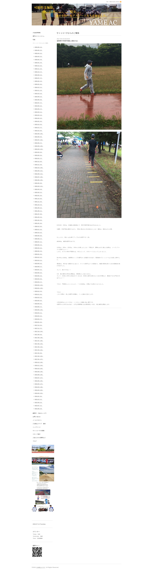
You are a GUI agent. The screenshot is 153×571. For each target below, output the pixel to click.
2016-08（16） (39, 374)
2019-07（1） (39, 269)
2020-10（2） (39, 232)
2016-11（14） (39, 365)
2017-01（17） (39, 359)
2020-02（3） (39, 251)
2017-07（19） (39, 340)
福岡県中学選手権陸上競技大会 (67, 41)
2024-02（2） (39, 118)
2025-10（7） (39, 71)
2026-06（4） (39, 47)
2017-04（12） (39, 350)
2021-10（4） (39, 204)
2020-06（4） (39, 244)
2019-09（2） (39, 263)
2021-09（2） (39, 207)
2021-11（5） (39, 201)
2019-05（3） (39, 275)
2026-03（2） (39, 56)
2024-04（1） (39, 112)
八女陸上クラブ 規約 (39, 423)
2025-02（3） (39, 81)
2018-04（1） (39, 312)
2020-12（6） (39, 226)
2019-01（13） (39, 288)
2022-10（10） (39, 167)
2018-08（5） (39, 303)
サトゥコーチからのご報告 (40, 43)
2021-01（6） (39, 223)
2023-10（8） (39, 130)
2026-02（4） (39, 59)
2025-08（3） (39, 75)
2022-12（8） (39, 161)
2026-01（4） (39, 62)
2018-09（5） (39, 300)
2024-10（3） (39, 93)
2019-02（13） (39, 285)
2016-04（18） (39, 387)
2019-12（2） (39, 257)
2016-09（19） (39, 371)
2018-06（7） (39, 306)
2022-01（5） (39, 195)
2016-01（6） (39, 396)
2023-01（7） (39, 158)
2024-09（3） (39, 96)
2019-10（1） (39, 260)
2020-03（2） (39, 248)
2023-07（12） (39, 139)
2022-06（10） (39, 180)
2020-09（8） (39, 235)
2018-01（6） (39, 322)
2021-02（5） (39, 220)
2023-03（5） (39, 152)
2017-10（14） (39, 331)
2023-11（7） (39, 127)
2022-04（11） (39, 186)
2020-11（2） (39, 229)
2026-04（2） (39, 53)
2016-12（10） (39, 362)
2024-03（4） (39, 115)
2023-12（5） (39, 124)
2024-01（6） (39, 121)
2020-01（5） (39, 254)
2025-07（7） (39, 78)
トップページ (36, 427)
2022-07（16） (39, 177)
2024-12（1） (39, 87)
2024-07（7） (39, 102)
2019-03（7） (39, 282)
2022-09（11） (39, 170)
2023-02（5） (39, 155)
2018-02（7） (39, 319)
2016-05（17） (39, 384)
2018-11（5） (39, 294)
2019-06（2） (39, 272)
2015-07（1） (39, 405)
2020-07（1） (39, 241)
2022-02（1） (39, 192)
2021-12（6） (39, 198)
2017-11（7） (39, 328)
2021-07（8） (39, 214)
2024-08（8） (39, 99)
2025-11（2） (39, 68)
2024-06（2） (39, 105)
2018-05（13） (39, 309)
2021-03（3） (39, 217)
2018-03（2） (39, 316)
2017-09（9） (39, 334)
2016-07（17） (39, 377)
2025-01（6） (39, 84)
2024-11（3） (39, 90)
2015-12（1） (39, 399)
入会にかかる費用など (39, 437)
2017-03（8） (39, 353)
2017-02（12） (39, 356)
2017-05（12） (39, 346)
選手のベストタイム (38, 36)
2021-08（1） (39, 210)
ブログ (35, 441)
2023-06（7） (39, 143)
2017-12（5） (39, 325)
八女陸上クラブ (40, 567)
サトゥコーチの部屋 (38, 430)
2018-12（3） (39, 291)
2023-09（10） (39, 133)
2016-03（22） (39, 390)
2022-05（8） (39, 183)
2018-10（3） (39, 297)
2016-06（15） (39, 380)
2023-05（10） (39, 146)
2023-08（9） (39, 136)
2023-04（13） (39, 149)
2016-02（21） (39, 393)
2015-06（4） (39, 408)
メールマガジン (37, 420)
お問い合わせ (36, 416)
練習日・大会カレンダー (40, 413)
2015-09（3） (39, 402)
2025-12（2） (39, 65)
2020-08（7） (39, 238)
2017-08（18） (39, 337)
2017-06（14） (39, 343)
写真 (34, 39)
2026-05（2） (39, 50)
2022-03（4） (39, 189)
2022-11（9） (39, 164)
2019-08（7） (39, 266)
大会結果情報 (36, 32)
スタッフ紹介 (36, 434)
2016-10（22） (39, 368)
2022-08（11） (39, 173)
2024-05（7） (39, 109)
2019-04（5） (39, 278)
